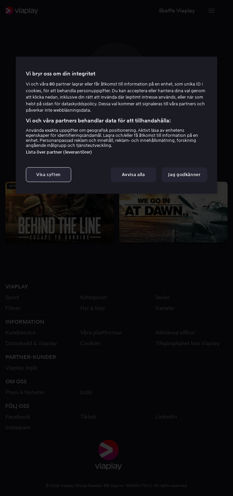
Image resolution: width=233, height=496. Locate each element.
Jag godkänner (184, 174)
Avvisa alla (133, 174)
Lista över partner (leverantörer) (59, 152)
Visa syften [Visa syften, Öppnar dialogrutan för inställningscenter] (48, 174)
